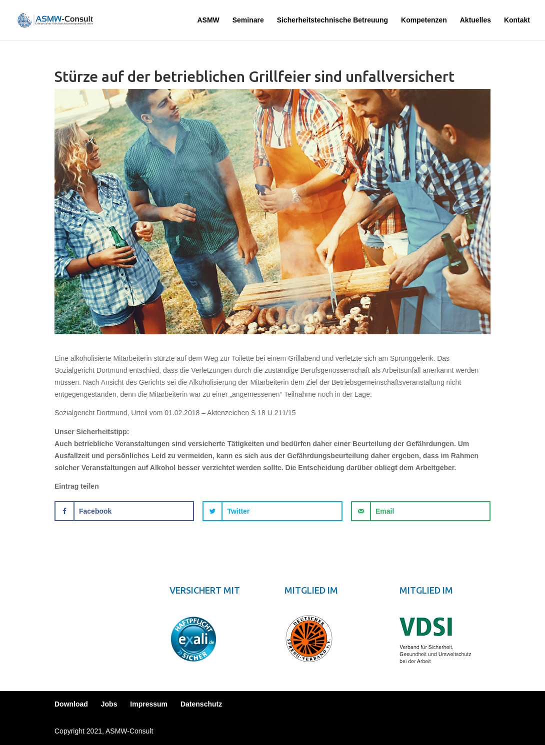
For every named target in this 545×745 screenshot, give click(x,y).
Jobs (109, 704)
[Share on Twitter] (272, 511)
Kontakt (517, 20)
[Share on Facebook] (124, 511)
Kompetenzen (424, 20)
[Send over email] (420, 511)
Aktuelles (475, 20)
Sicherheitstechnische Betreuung (332, 20)
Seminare (248, 20)
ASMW (208, 20)
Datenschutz (201, 704)
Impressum (149, 704)
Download (71, 704)
